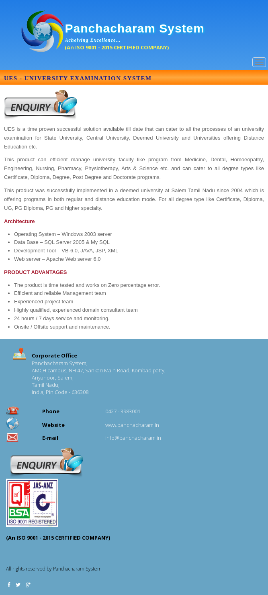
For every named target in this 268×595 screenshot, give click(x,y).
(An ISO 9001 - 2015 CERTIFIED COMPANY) (117, 47)
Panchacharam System (135, 28)
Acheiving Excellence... (93, 40)
